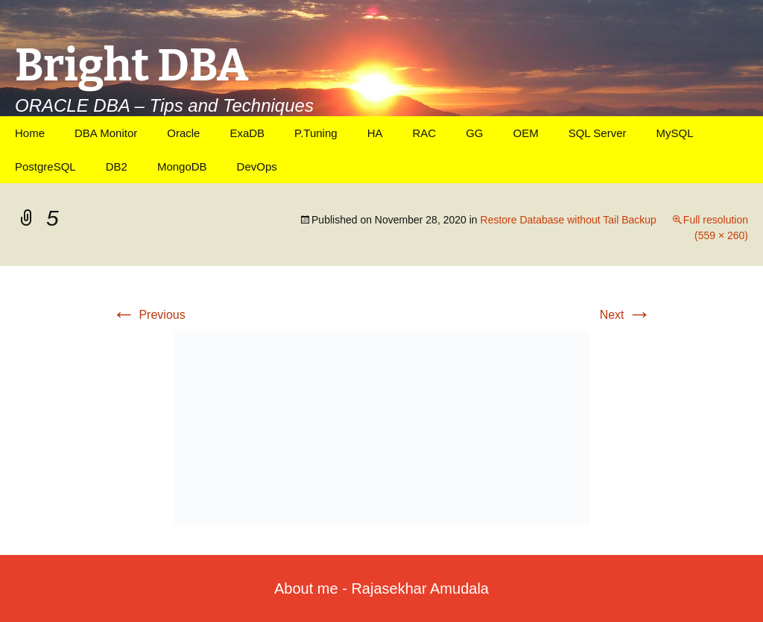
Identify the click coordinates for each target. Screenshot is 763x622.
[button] (382, 428)
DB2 (116, 166)
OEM (526, 133)
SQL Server (598, 133)
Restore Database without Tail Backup (568, 220)
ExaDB (247, 133)
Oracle (183, 133)
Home (30, 133)
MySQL (674, 133)
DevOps (257, 166)
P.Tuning (316, 133)
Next (625, 314)
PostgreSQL (45, 166)
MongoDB (182, 166)
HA (375, 133)
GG (474, 133)
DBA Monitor (106, 133)
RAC (424, 133)
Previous (149, 314)
